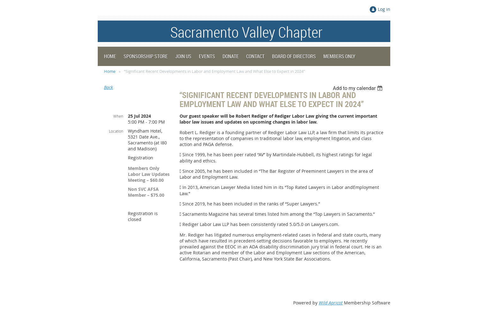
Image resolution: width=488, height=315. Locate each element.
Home (109, 71)
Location (116, 131)
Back (108, 87)
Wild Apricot (331, 303)
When (118, 116)
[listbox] (358, 88)
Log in (384, 9)
